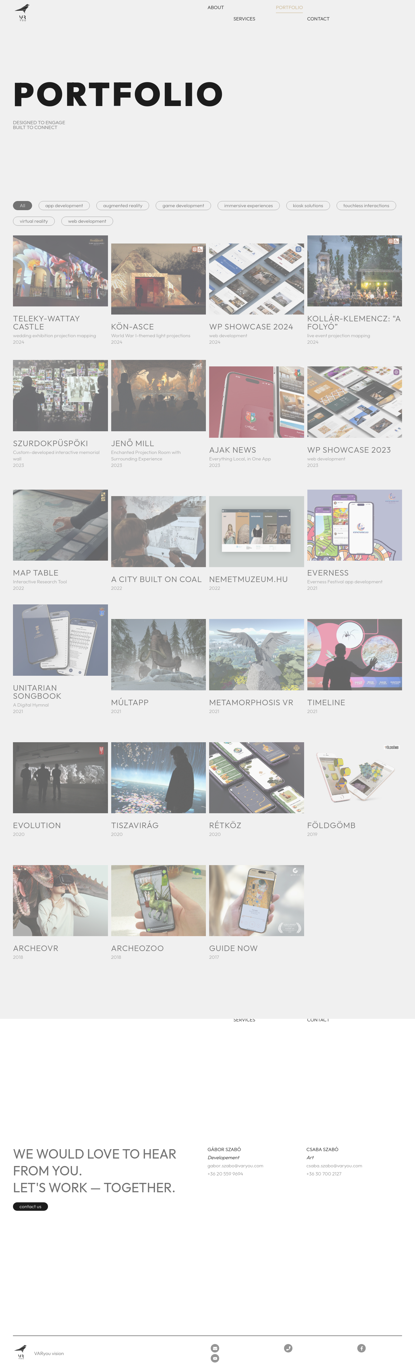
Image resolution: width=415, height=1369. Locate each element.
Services (244, 19)
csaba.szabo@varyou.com (334, 1165)
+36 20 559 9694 (225, 1174)
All (22, 205)
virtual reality (34, 221)
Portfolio (289, 7)
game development (183, 205)
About (216, 7)
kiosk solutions (308, 205)
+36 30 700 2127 (323, 1174)
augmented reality (122, 205)
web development (87, 221)
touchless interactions (366, 205)
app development (64, 205)
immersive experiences (248, 205)
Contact (318, 19)
